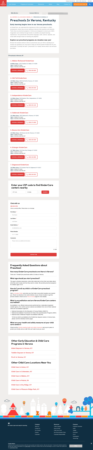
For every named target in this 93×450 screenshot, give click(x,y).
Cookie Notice (27, 446)
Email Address (33, 227)
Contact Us (67, 4)
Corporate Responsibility (59, 434)
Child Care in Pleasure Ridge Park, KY (25, 389)
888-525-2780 (14, 206)
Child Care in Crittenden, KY (21, 371)
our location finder (18, 293)
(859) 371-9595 (31, 122)
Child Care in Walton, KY (20, 376)
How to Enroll (31, 296)
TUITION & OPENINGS (17, 70)
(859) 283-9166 (31, 87)
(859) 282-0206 (31, 139)
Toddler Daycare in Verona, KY (22, 353)
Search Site (89, 5)
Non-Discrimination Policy (60, 432)
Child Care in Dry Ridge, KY (21, 385)
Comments (13, 238)
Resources (41, 4)
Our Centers (12, 4)
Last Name (33, 220)
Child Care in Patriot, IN (20, 380)
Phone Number (33, 233)
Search (45, 192)
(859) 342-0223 (31, 174)
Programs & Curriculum (27, 4)
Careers (37, 432)
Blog (58, 4)
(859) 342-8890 (31, 157)
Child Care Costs (58, 430)
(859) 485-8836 (31, 70)
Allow (75, 445)
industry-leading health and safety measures (30, 327)
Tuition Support (57, 426)
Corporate (37, 434)
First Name (33, 214)
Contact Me (33, 254)
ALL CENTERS (13, 17)
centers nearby (79, 4)
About (50, 4)
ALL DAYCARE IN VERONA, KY (25, 17)
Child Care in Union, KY (20, 367)
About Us (37, 426)
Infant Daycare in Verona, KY (21, 348)
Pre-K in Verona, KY (18, 357)
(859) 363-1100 (31, 105)
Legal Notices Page (14, 447)
